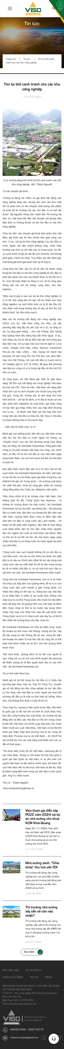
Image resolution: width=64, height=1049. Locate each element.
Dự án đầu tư (34, 970)
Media (48, 977)
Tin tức (32, 24)
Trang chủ (11, 59)
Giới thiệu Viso (11, 970)
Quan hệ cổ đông (13, 977)
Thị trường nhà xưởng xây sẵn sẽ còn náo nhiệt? (41, 912)
